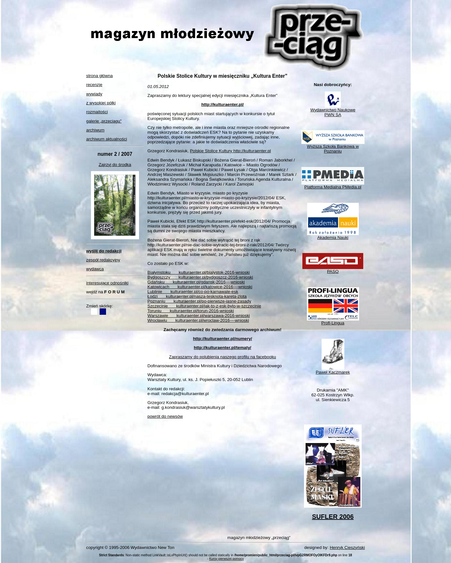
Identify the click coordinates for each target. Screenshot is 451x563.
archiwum (95, 130)
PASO (332, 269)
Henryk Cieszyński (347, 547)
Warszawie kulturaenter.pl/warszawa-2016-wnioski (198, 315)
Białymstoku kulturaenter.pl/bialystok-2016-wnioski (198, 272)
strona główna (99, 75)
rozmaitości (97, 111)
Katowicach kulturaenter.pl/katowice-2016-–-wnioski (199, 286)
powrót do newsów (165, 416)
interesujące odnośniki (107, 283)
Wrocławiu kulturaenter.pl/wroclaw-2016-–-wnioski (198, 320)
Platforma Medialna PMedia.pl (332, 185)
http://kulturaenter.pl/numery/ (222, 338)
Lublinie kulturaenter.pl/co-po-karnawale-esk (192, 291)
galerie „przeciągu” (103, 121)
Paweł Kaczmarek (333, 370)
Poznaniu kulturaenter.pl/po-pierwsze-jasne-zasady (199, 301)
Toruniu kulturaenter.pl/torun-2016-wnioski (190, 310)
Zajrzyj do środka (115, 164)
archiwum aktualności (106, 139)
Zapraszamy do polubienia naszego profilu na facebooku (222, 356)
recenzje (94, 84)
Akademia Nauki (333, 235)
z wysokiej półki (101, 102)
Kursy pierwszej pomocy (226, 558)
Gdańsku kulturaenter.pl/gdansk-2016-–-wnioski (196, 282)
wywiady (94, 93)
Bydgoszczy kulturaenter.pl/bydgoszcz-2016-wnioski (200, 277)
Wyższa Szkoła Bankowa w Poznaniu (333, 147)
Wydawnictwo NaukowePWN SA (333, 110)
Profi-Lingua (333, 321)
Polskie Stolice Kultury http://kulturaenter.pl (230, 150)
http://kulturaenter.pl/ (222, 104)
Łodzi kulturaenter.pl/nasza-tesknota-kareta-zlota (197, 296)
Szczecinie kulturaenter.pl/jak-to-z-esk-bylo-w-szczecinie (204, 306)
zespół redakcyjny (103, 260)
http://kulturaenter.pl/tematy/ (222, 347)
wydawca (95, 268)
